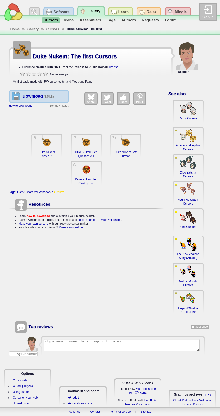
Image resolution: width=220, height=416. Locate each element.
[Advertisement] (86, 118)
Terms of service (120, 411)
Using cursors (21, 392)
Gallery (33, 29)
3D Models (197, 404)
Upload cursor (22, 403)
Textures (186, 404)
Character (32, 192)
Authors (128, 20)
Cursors (51, 20)
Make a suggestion (71, 227)
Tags (111, 20)
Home (15, 29)
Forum (171, 20)
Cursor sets (20, 380)
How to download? (21, 105)
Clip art (177, 400)
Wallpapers (205, 400)
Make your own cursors (33, 223)
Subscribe (201, 326)
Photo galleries (190, 400)
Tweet (107, 98)
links (207, 394)
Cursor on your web (25, 397)
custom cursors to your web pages (99, 219)
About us (74, 411)
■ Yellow (59, 192)
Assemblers (90, 20)
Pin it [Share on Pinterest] (140, 98)
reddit (73, 397)
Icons (69, 20)
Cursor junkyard (23, 386)
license (113, 67)
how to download (38, 216)
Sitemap (146, 411)
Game (21, 192)
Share (91, 98)
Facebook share (80, 403)
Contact (95, 411)
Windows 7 (46, 192)
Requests (150, 20)
